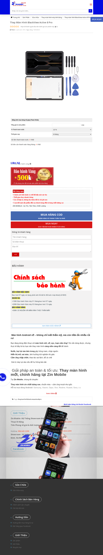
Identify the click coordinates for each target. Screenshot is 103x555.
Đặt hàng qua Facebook (21, 526)
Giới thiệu (16, 544)
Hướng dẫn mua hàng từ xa (23, 523)
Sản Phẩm (26, 17)
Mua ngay (51, 225)
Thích (12, 30)
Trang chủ (16, 17)
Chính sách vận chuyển (21, 505)
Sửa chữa (35, 17)
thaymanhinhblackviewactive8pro (30, 399)
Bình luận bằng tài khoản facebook (77, 404)
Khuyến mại (17, 547)
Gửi (15, 254)
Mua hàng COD (51, 216)
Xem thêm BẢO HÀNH (51, 326)
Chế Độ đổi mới (18, 508)
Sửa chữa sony (18, 490)
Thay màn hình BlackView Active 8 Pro (78, 17)
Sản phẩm (16, 541)
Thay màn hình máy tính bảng (51, 17)
